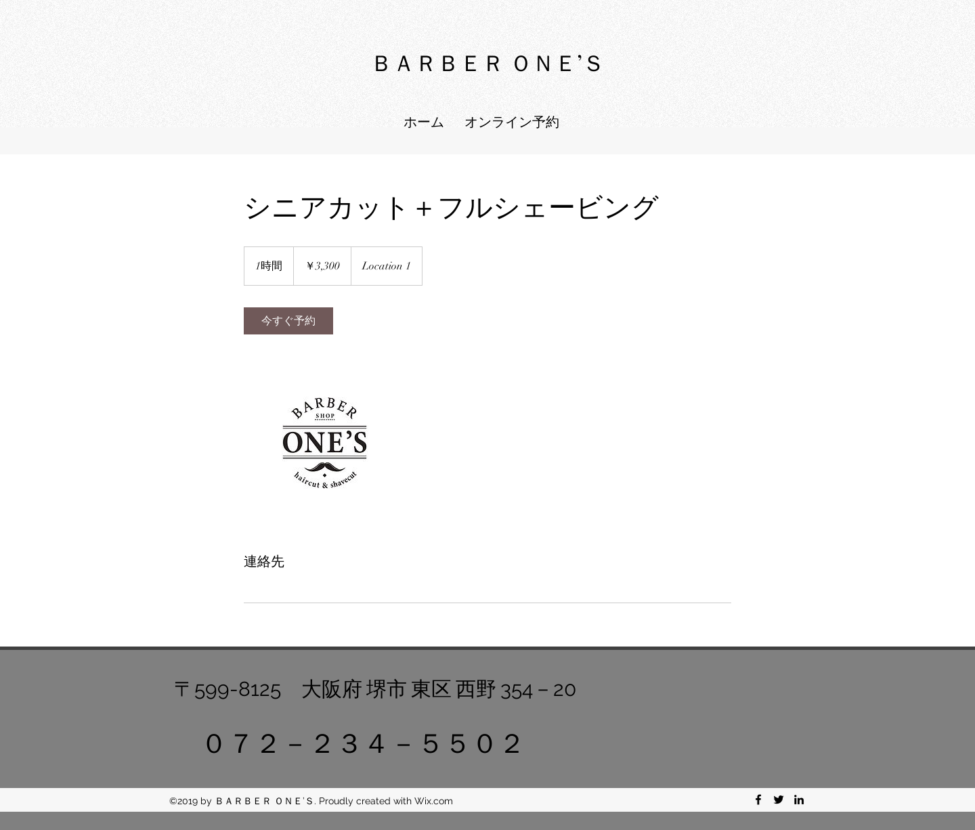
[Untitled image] (322, 442)
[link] (288, 320)
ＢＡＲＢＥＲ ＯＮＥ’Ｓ (487, 62)
